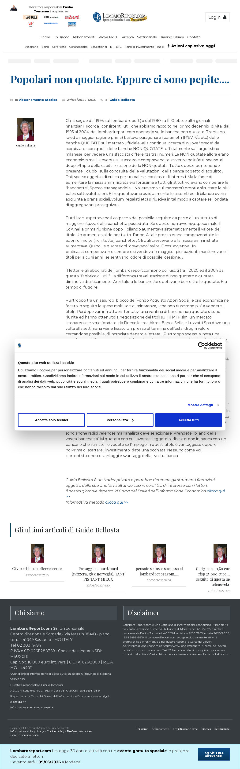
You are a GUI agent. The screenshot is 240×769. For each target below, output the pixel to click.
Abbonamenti (84, 37)
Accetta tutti (188, 420)
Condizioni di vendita (24, 735)
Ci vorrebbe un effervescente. (37, 568)
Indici (160, 46)
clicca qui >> (116, 502)
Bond (45, 46)
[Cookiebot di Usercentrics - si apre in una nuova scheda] (201, 345)
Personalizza (120, 420)
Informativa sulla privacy (27, 731)
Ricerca (128, 37)
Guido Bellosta (122, 100)
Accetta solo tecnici (51, 420)
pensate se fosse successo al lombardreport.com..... (159, 571)
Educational (99, 46)
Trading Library (172, 37)
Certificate (59, 46)
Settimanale (147, 37)
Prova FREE (108, 37)
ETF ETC (116, 46)
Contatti (194, 37)
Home (45, 37)
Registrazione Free (185, 729)
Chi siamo (61, 37)
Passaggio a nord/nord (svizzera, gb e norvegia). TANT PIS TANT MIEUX (98, 574)
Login (217, 17)
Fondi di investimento (139, 46)
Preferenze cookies (79, 731)
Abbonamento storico (38, 100)
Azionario (31, 46)
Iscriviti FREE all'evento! (214, 754)
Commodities (78, 46)
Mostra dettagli (200, 405)
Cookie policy (55, 731)
